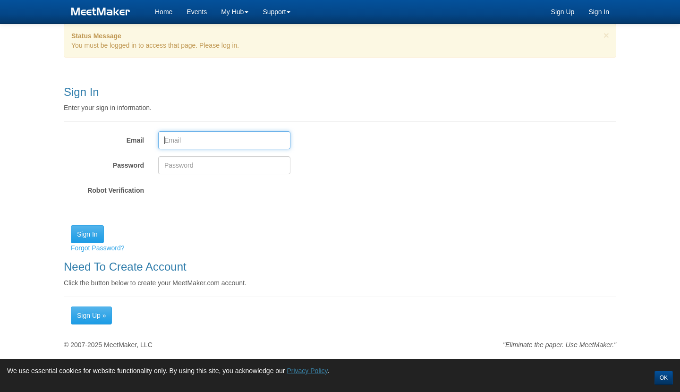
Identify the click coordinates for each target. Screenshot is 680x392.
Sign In (598, 12)
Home (163, 12)
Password (128, 165)
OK (664, 378)
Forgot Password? (98, 248)
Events (197, 12)
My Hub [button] (234, 12)
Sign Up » (91, 315)
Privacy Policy (307, 371)
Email (135, 140)
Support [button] (276, 12)
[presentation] (230, 199)
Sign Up (563, 12)
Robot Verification (115, 190)
